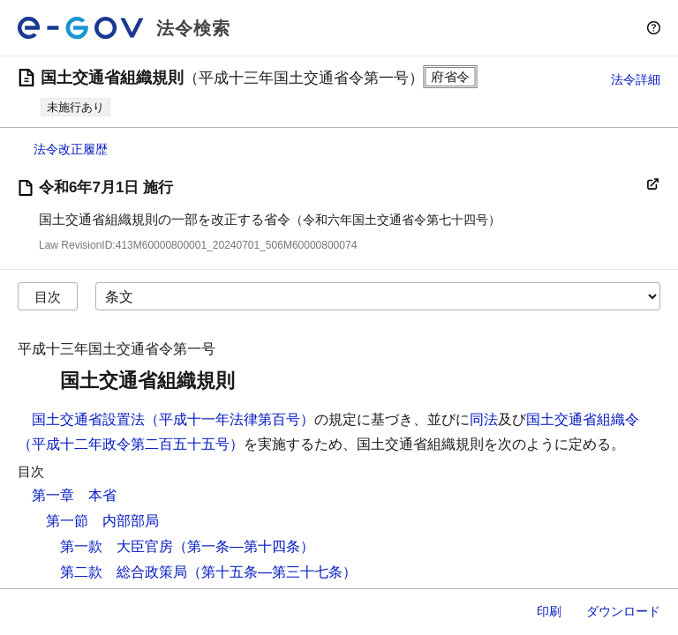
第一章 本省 (74, 495)
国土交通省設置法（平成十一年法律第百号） (173, 419)
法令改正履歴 (71, 149)
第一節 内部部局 (102, 520)
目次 (47, 296)
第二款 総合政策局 (123, 571)
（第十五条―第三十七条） (272, 571)
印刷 (549, 611)
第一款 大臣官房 (116, 546)
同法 (484, 419)
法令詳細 (635, 79)
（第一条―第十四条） (243, 546)
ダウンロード (623, 611)
